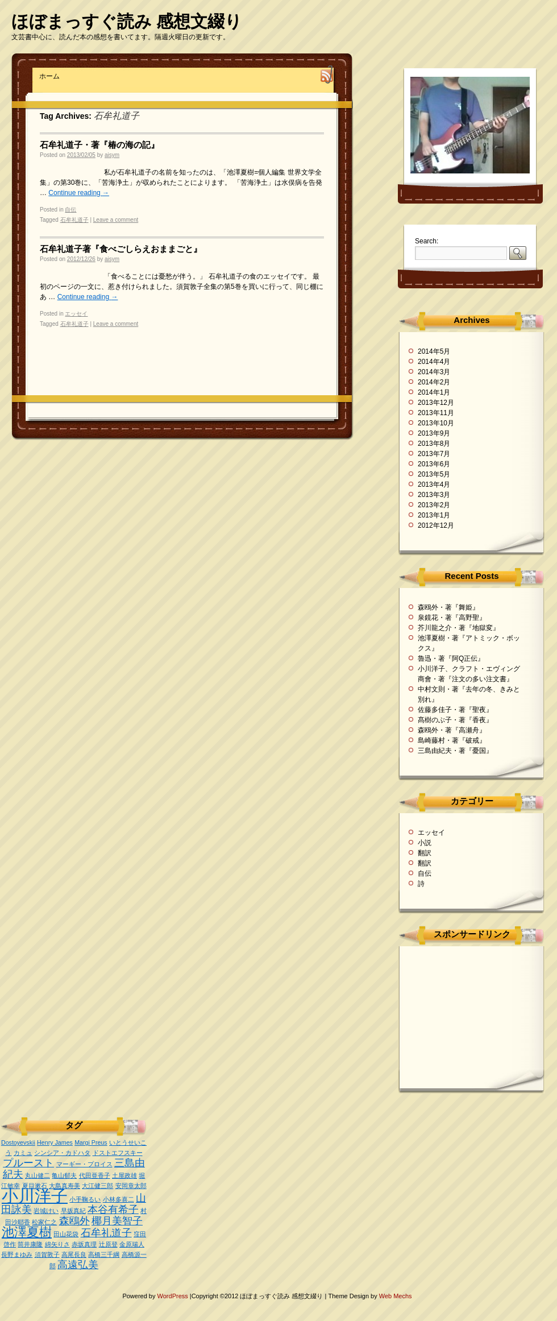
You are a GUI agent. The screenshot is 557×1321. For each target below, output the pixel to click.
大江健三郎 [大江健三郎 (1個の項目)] (97, 1185)
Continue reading (78, 193)
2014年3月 (434, 372)
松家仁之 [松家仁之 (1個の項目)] (44, 1222)
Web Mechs (395, 1296)
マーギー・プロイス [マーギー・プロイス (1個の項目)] (84, 1164)
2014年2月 (434, 382)
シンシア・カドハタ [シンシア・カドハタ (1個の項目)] (62, 1152)
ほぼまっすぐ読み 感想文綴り (126, 21)
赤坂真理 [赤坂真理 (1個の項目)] (84, 1244)
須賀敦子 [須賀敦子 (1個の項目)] (47, 1254)
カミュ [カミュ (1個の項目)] (23, 1152)
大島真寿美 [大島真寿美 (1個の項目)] (64, 1185)
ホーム (49, 76)
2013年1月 (434, 515)
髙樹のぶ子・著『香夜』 (455, 720)
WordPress (173, 1296)
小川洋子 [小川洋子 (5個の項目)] (35, 1195)
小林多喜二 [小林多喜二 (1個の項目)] (118, 1199)
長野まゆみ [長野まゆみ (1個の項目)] (16, 1254)
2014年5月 (434, 351)
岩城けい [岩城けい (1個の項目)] (46, 1210)
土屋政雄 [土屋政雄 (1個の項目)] (124, 1175)
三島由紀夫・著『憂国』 (455, 751)
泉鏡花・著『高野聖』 (452, 618)
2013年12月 (436, 403)
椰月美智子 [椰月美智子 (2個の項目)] (117, 1221)
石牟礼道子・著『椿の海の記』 (99, 145)
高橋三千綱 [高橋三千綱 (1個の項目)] (103, 1254)
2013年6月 (434, 464)
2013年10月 (436, 423)
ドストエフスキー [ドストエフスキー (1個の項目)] (118, 1152)
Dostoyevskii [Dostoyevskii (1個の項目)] (18, 1142)
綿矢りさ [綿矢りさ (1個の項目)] (57, 1244)
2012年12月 (436, 525)
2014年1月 (434, 392)
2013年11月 (436, 413)
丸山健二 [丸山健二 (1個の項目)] (37, 1175)
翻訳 (424, 853)
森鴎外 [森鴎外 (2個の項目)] (74, 1221)
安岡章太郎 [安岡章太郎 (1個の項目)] (131, 1185)
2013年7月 (434, 454)
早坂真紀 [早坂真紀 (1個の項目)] (73, 1210)
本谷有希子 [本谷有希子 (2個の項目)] (113, 1209)
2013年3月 (434, 495)
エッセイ (76, 313)
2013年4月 (434, 484)
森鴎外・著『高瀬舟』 (452, 730)
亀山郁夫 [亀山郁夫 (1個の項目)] (64, 1175)
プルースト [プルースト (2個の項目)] (28, 1163)
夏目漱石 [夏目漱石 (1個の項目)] (34, 1185)
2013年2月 (434, 505)
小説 (424, 843)
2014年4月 (434, 362)
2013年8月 (434, 444)
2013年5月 (434, 474)
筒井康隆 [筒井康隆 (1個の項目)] (30, 1244)
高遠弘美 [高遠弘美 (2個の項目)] (77, 1264)
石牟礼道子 (74, 220)
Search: (426, 241)
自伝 (70, 209)
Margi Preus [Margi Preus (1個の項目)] (90, 1142)
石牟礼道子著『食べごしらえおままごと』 (121, 249)
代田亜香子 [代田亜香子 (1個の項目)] (94, 1175)
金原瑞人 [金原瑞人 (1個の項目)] (131, 1244)
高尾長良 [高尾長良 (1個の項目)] (73, 1254)
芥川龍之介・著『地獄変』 (459, 628)
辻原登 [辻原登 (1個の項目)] (108, 1244)
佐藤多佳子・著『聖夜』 (455, 710)
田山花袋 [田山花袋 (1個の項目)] (65, 1234)
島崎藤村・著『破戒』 (452, 740)
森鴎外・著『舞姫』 (448, 607)
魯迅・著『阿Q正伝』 (451, 658)
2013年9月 (434, 433)
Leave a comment (116, 220)
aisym (112, 155)
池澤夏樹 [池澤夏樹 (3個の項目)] (27, 1232)
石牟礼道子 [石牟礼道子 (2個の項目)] (106, 1233)
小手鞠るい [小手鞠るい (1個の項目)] (85, 1199)
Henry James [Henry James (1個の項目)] (55, 1142)
